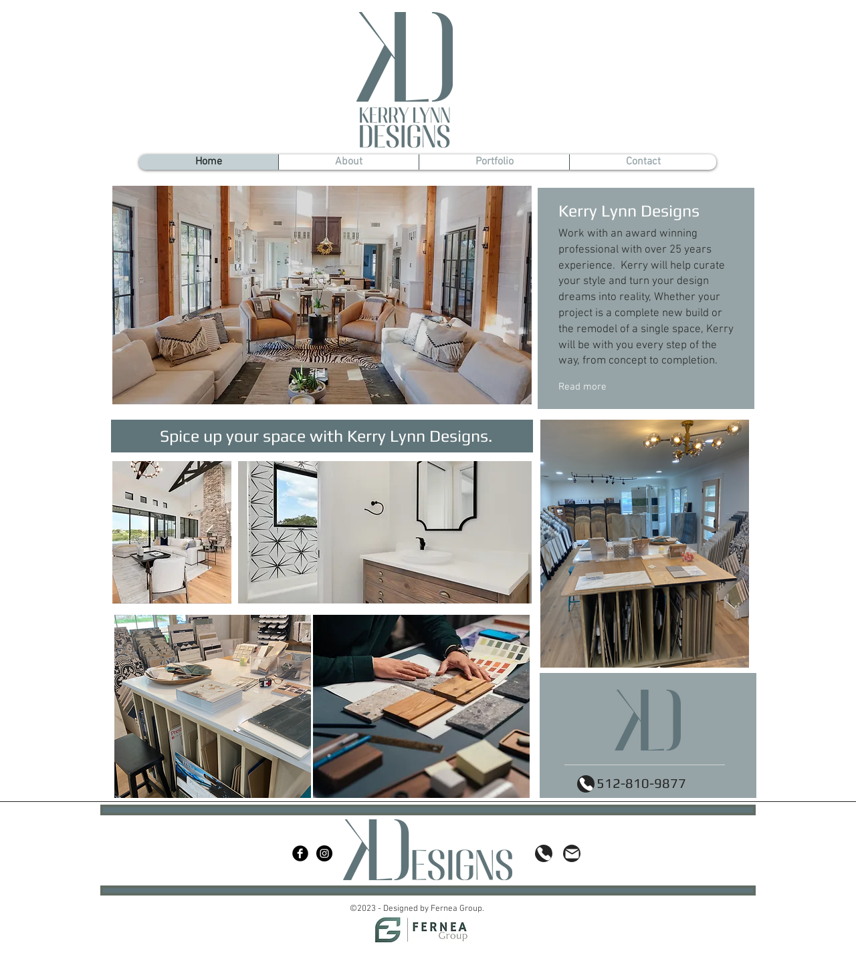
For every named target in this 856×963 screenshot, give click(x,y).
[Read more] (617, 388)
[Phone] (586, 784)
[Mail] (571, 853)
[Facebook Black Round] (300, 853)
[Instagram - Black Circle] (324, 853)
